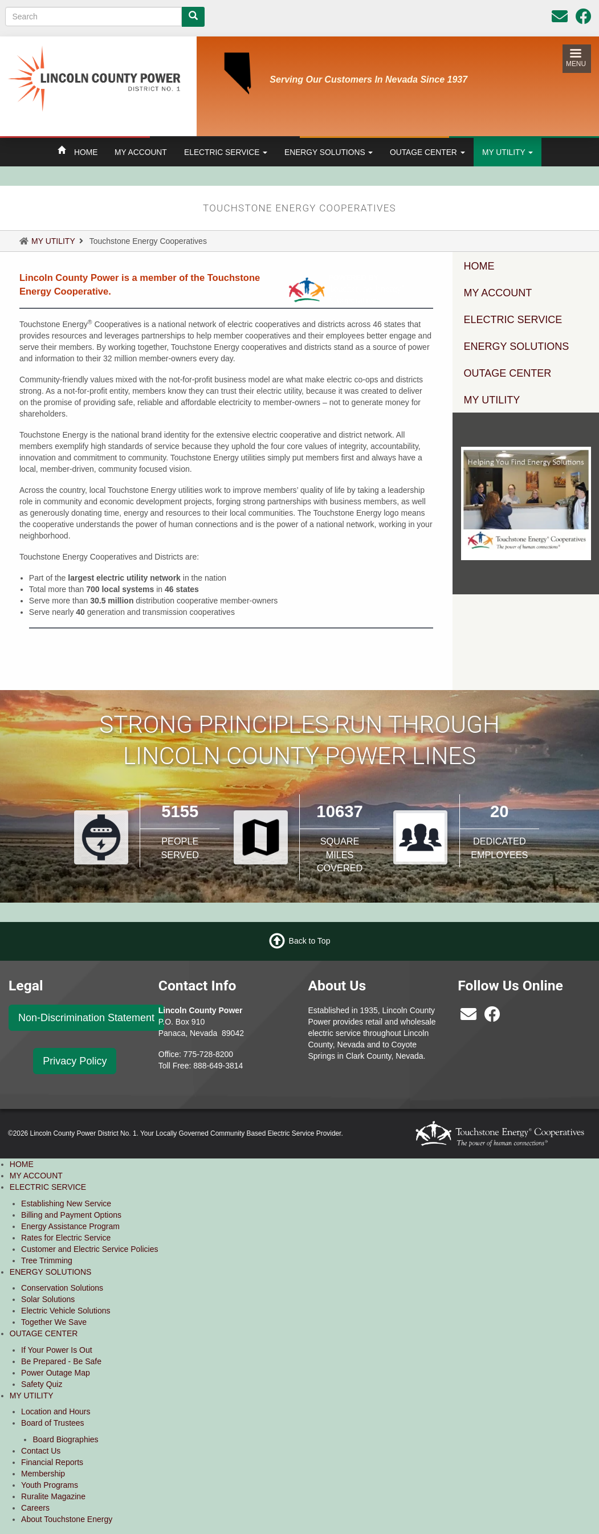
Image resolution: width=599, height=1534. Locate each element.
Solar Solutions (48, 1299)
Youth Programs (49, 1485)
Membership (43, 1473)
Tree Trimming (46, 1260)
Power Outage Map (55, 1372)
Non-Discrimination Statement (86, 1017)
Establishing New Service (66, 1203)
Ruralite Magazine (53, 1496)
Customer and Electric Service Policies (89, 1249)
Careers (35, 1507)
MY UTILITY (507, 152)
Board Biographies (65, 1439)
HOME (85, 152)
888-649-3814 (218, 1065)
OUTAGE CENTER (427, 152)
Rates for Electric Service (66, 1237)
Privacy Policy (75, 1061)
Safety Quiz (41, 1384)
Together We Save (54, 1322)
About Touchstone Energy (66, 1519)
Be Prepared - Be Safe (61, 1361)
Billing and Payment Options (71, 1214)
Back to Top (310, 940)
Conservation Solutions (62, 1287)
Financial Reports (52, 1462)
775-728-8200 (208, 1054)
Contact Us (40, 1450)
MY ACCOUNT (141, 152)
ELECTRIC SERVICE (225, 152)
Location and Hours (55, 1411)
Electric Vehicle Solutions (65, 1310)
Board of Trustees (52, 1422)
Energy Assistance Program (70, 1226)
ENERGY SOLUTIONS (328, 152)
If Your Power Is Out (56, 1350)
